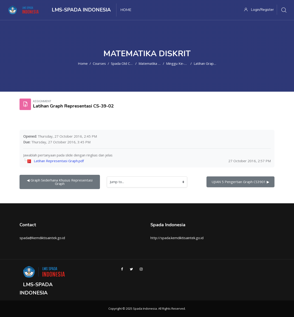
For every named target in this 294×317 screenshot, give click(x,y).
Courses (99, 63)
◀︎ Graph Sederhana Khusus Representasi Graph (60, 182)
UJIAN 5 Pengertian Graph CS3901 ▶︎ (240, 181)
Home (83, 63)
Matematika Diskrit (153, 63)
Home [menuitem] (125, 9)
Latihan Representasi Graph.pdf (59, 160)
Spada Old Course (125, 63)
